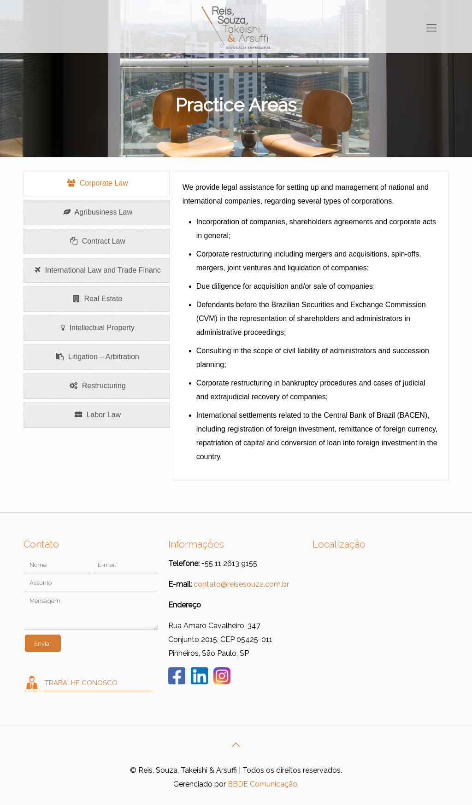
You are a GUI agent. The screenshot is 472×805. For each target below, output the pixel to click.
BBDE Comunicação (262, 784)
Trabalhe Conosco (81, 683)
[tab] (96, 183)
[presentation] (96, 183)
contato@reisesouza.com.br (241, 584)
